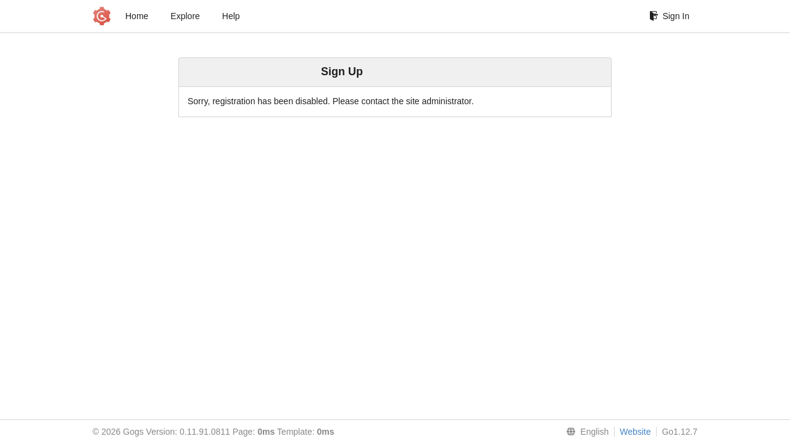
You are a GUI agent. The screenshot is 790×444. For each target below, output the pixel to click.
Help (231, 16)
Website (635, 432)
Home (136, 16)
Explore (184, 16)
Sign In (669, 16)
